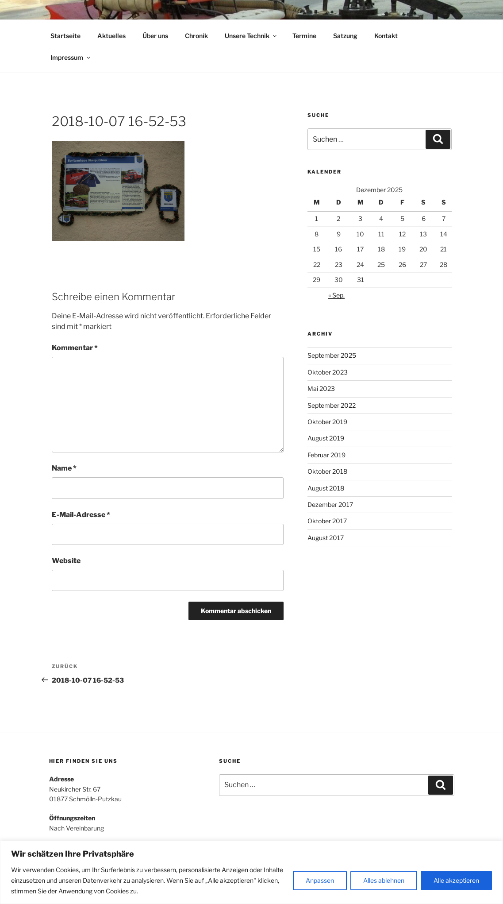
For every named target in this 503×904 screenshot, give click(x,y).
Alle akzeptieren (456, 880)
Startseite (65, 35)
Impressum (71, 57)
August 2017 (325, 537)
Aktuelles (111, 35)
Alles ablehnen (383, 880)
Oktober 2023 (327, 372)
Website (66, 560)
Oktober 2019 (327, 421)
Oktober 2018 (327, 471)
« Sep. (336, 295)
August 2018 (325, 488)
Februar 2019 (326, 455)
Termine (304, 35)
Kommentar (75, 348)
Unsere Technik (251, 35)
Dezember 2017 (330, 504)
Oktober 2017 (327, 521)
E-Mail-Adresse (81, 514)
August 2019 (325, 438)
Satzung (345, 35)
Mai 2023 (321, 388)
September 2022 (331, 405)
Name (64, 468)
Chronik (196, 35)
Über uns (155, 35)
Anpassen (320, 880)
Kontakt (386, 35)
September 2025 (331, 355)
